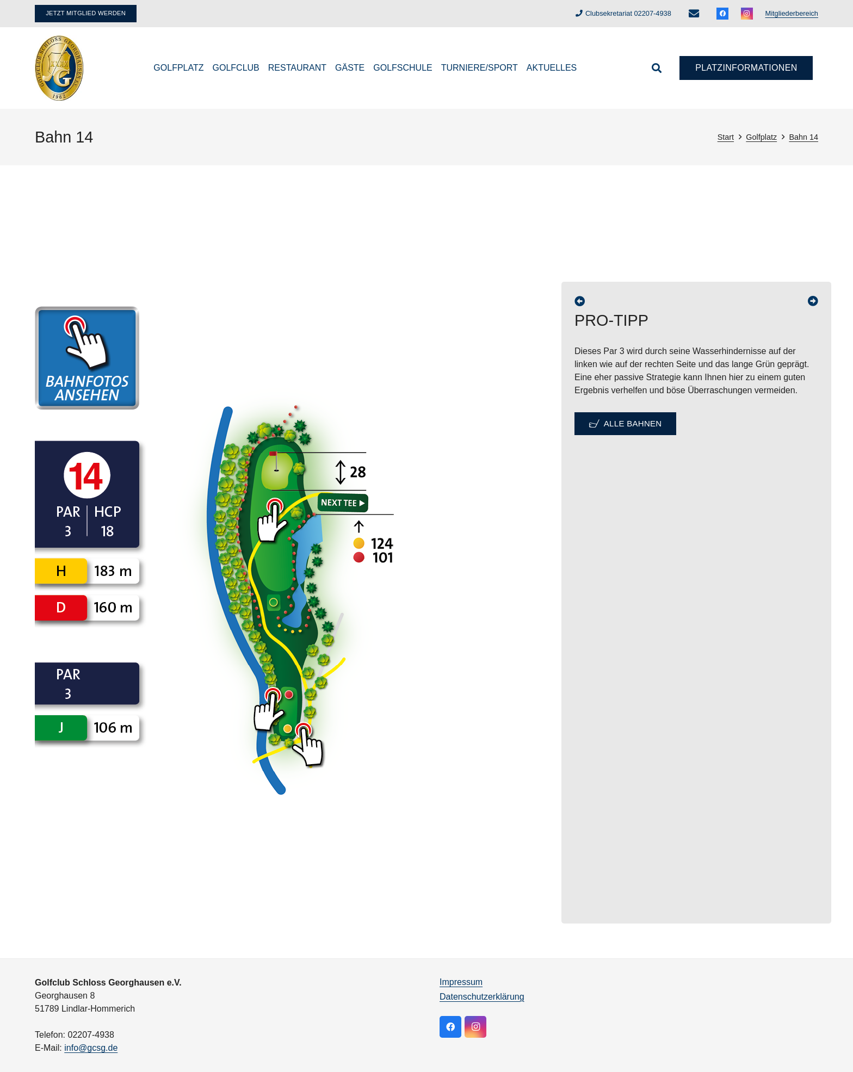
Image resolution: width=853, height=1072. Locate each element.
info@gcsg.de (91, 1047)
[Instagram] (747, 14)
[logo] (59, 68)
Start (726, 137)
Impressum (461, 982)
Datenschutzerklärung (482, 996)
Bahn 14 (803, 137)
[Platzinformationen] (746, 68)
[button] (656, 68)
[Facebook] (722, 14)
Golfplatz (761, 137)
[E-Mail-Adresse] (693, 13)
